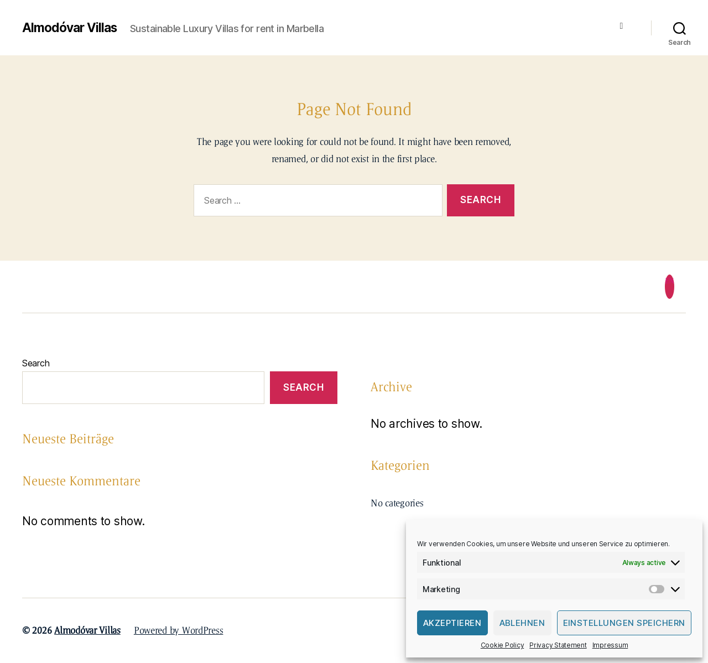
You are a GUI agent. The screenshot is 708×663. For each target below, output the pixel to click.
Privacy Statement (557, 645)
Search (35, 363)
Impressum (610, 645)
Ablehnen (522, 623)
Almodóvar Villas (72, 27)
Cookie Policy (502, 645)
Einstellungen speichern (624, 623)
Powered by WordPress (178, 630)
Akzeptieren (452, 623)
